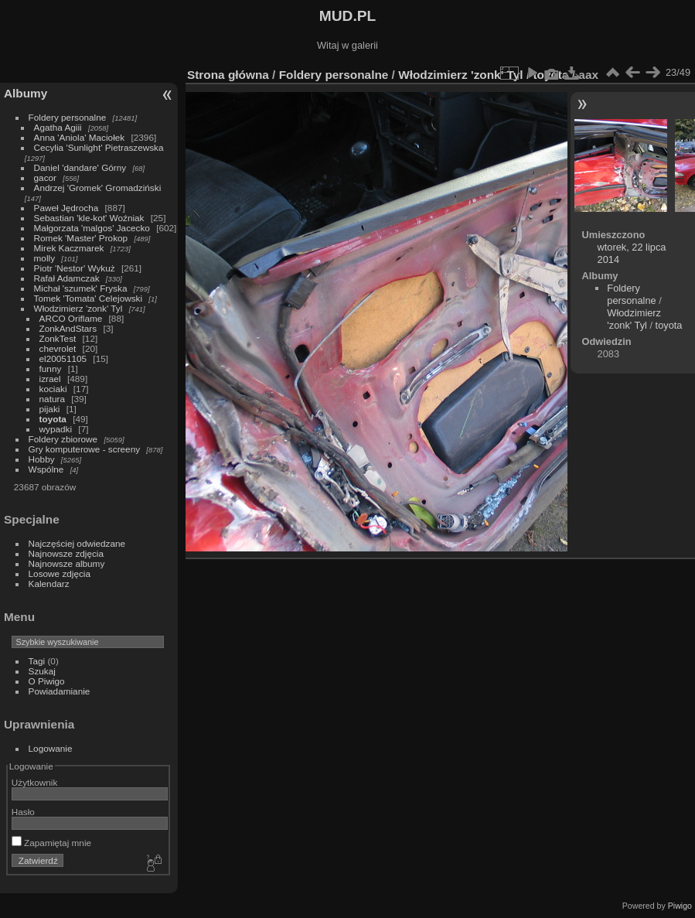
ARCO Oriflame (71, 318)
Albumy (25, 93)
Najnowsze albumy (67, 563)
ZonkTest (58, 338)
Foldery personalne (68, 117)
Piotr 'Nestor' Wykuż (74, 268)
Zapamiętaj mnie (51, 843)
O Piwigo (47, 681)
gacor (45, 177)
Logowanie (51, 748)
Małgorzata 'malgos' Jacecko (92, 228)
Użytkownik (35, 782)
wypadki (56, 429)
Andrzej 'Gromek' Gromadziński (98, 188)
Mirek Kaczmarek (69, 248)
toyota (52, 419)
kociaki (53, 389)
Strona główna (228, 74)
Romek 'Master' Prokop (81, 238)
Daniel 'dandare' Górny (80, 167)
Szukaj (42, 671)
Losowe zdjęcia (59, 573)
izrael (50, 379)
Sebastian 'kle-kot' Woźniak (89, 218)
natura (52, 399)
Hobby (42, 459)
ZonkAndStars (68, 328)
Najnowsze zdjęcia (66, 553)
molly (44, 258)
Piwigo (680, 905)
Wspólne (46, 469)
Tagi (37, 661)
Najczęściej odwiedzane (77, 543)
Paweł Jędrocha (66, 208)
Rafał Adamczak (67, 278)
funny (50, 368)
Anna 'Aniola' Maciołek (79, 137)
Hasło (23, 812)
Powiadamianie (59, 691)
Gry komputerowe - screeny (85, 449)
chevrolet (58, 348)
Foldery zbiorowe (63, 439)
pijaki (49, 409)
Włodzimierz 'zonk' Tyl (78, 308)
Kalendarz (49, 583)
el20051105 (63, 358)
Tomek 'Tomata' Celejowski (88, 298)
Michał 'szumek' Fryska (81, 288)
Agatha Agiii (58, 127)
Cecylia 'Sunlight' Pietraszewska (99, 147)
